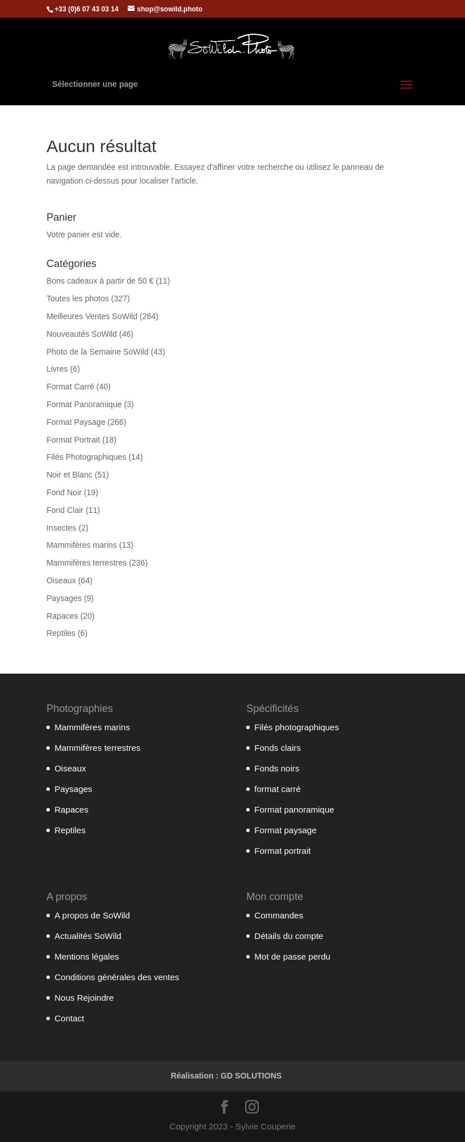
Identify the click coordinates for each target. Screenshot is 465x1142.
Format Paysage (75, 422)
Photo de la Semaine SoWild (97, 351)
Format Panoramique (84, 404)
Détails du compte (288, 936)
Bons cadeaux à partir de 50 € (99, 280)
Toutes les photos (77, 298)
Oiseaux (61, 580)
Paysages (63, 598)
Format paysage (285, 830)
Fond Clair (65, 510)
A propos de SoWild (92, 915)
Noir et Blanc (69, 474)
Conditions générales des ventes (116, 977)
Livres (57, 368)
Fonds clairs (277, 748)
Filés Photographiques (86, 456)
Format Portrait (73, 439)
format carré (277, 789)
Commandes (278, 915)
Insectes (61, 527)
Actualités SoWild (87, 936)
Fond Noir (63, 492)
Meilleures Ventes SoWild (91, 316)
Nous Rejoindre (83, 997)
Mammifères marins (81, 545)
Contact (69, 1018)
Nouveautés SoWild (81, 334)
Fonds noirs (276, 768)
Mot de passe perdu (292, 956)
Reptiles (61, 633)
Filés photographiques (296, 727)
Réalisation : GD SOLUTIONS (226, 1075)
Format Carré (70, 386)
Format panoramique (294, 809)
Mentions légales (86, 956)
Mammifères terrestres (86, 562)
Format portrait (282, 850)
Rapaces (62, 615)
